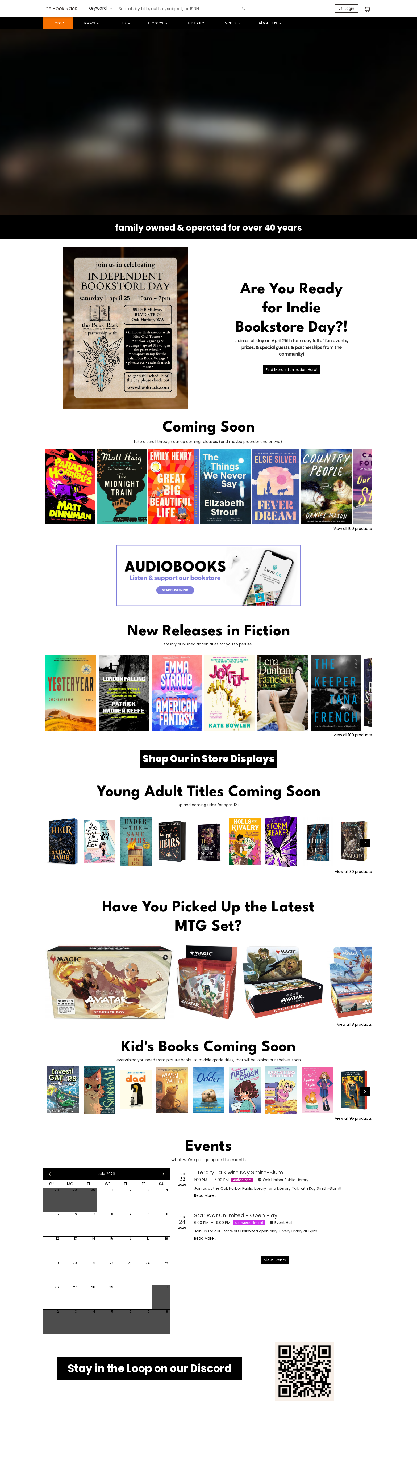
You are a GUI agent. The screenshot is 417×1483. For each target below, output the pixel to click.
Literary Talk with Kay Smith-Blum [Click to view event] (238, 1172)
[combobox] (100, 8)
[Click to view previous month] (50, 1174)
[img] (305, 1371)
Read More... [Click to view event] (205, 1195)
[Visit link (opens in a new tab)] (208, 759)
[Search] (243, 8)
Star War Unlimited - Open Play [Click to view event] (235, 1215)
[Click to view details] (70, 486)
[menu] (208, 23)
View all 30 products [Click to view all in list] (353, 871)
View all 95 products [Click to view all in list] (353, 1118)
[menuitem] (58, 23)
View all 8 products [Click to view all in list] (354, 1024)
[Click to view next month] (163, 1174)
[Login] (346, 8)
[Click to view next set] (365, 843)
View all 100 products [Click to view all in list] (352, 528)
